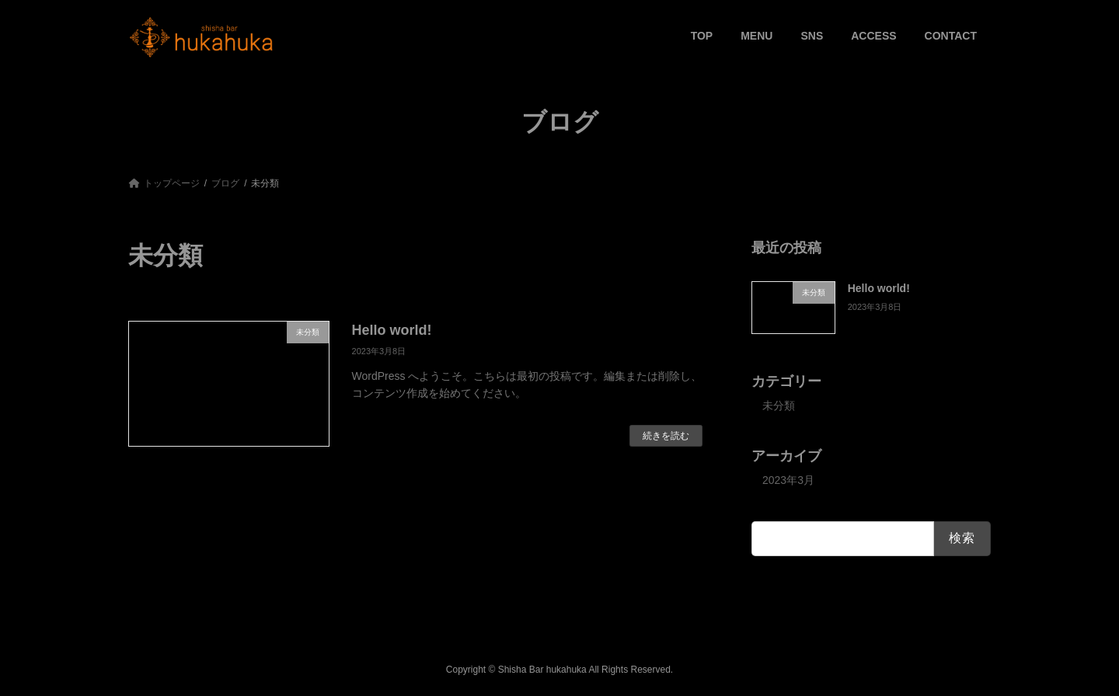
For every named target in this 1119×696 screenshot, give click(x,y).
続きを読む (666, 435)
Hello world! (392, 330)
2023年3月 (788, 480)
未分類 (778, 405)
